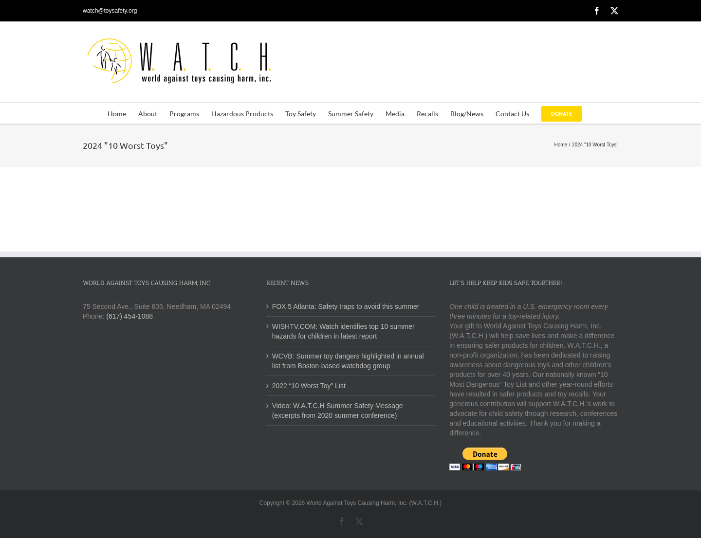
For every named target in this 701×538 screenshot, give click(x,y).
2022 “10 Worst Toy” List (309, 386)
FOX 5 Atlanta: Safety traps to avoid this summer (346, 306)
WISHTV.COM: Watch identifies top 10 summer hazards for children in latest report (343, 331)
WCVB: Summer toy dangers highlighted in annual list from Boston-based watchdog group (348, 361)
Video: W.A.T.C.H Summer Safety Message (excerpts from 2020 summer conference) (337, 410)
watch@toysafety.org (110, 10)
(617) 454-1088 (129, 316)
